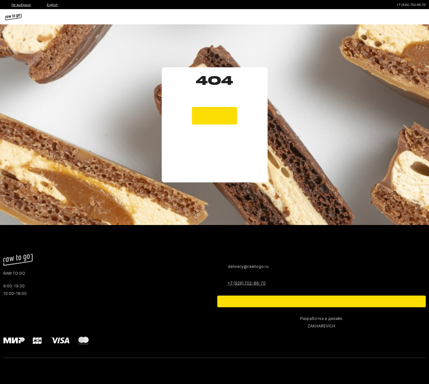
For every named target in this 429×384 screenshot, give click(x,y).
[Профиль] (406, 17)
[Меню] (418, 17)
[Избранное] (381, 17)
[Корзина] (394, 17)
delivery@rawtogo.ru (248, 266)
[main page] (214, 109)
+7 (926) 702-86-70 (411, 4)
